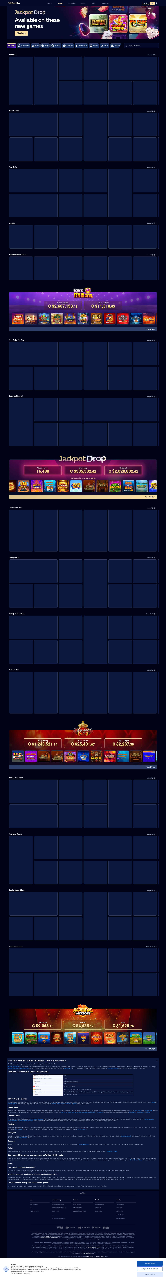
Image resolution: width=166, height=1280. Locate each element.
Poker (93, 3)
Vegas (60, 3)
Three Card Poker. (112, 1151)
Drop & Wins (140, 1112)
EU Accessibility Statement (59, 1218)
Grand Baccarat (84, 1144)
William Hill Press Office (79, 1211)
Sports (49, 3)
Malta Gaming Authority (94, 1247)
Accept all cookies (150, 1263)
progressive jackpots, (36, 1119)
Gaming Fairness (34, 1211)
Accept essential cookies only (150, 1269)
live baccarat (67, 1103)
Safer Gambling (87, 1253)
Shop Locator (98, 1211)
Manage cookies (149, 1274)
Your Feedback (34, 1204)
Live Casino (71, 3)
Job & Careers (77, 1204)
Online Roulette (120, 1215)
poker (74, 1103)
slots (153, 1102)
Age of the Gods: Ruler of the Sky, (71, 1112)
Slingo (148, 1112)
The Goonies (138, 1110)
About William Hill (99, 1204)
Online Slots (119, 1211)
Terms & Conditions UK (58, 1204)
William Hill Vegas (13, 1066)
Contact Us (98, 1207)
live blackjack (23, 1137)
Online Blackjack (120, 1218)
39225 (47, 1236)
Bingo (83, 3)
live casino (67, 1068)
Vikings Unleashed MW (88, 1112)
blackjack (60, 1103)
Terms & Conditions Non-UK (59, 1207)
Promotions (105, 3)
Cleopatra (100, 1112)
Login (145, 3)
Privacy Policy (55, 1211)
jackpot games (12, 1103)
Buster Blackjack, (126, 1136)
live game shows (113, 1068)
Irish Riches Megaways (26, 1120)
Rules (53, 1215)
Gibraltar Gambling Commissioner (49, 1237)
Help (31, 1207)
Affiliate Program (77, 1207)
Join (152, 3)
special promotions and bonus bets (18, 1068)
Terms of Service (100, 1256)
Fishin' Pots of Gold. (136, 1160)
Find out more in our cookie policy (20, 1273)
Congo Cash (148, 1110)
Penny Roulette (82, 1129)
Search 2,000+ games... (133, 46)
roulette (54, 1103)
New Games (132, 1112)
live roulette (18, 1129)
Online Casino (120, 1204)
